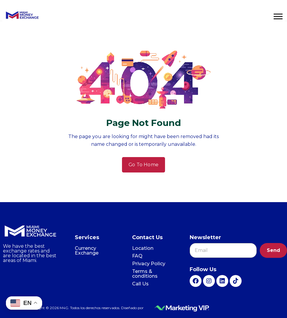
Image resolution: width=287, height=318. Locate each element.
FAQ (137, 256)
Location (142, 248)
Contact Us (147, 237)
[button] (278, 16)
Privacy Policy (148, 263)
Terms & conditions (145, 274)
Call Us (140, 284)
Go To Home (144, 164)
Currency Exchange (87, 250)
